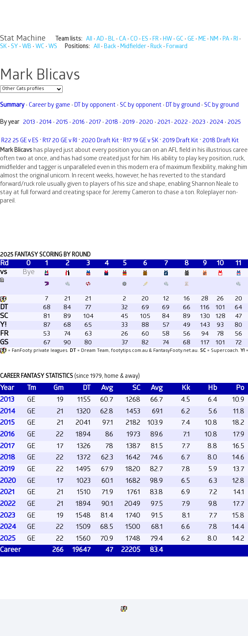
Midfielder (133, 47)
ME (202, 39)
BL (111, 39)
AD (100, 39)
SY (14, 47)
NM (214, 39)
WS (52, 47)
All (89, 39)
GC (179, 39)
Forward (176, 47)
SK (3, 47)
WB (26, 47)
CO (134, 39)
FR (155, 39)
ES (145, 39)
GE (190, 39)
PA (226, 39)
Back (110, 47)
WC (39, 47)
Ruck (156, 47)
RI (235, 39)
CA (122, 39)
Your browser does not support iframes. (124, 323)
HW (167, 39)
